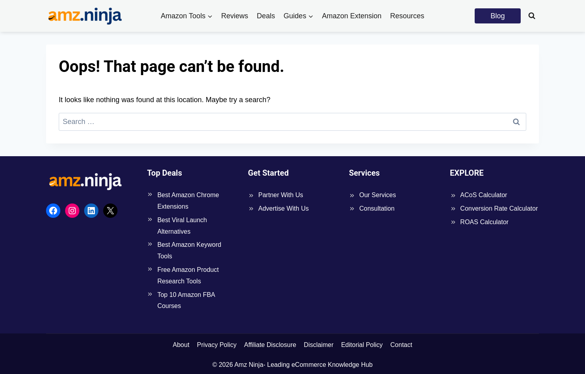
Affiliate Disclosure (270, 344)
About (181, 344)
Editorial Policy (362, 344)
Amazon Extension (351, 16)
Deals (266, 16)
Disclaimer (319, 344)
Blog (498, 16)
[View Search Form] (532, 16)
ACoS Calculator (483, 195)
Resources (407, 16)
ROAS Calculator (484, 222)
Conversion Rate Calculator (499, 208)
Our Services (377, 195)
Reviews (234, 16)
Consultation (376, 208)
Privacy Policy (217, 344)
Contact (401, 344)
